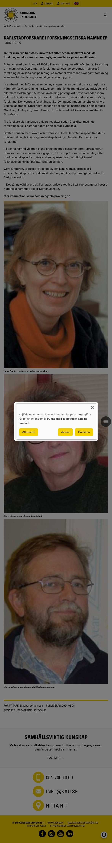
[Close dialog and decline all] (92, 406)
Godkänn (84, 432)
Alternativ (28, 432)
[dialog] (56, 421)
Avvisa (65, 432)
